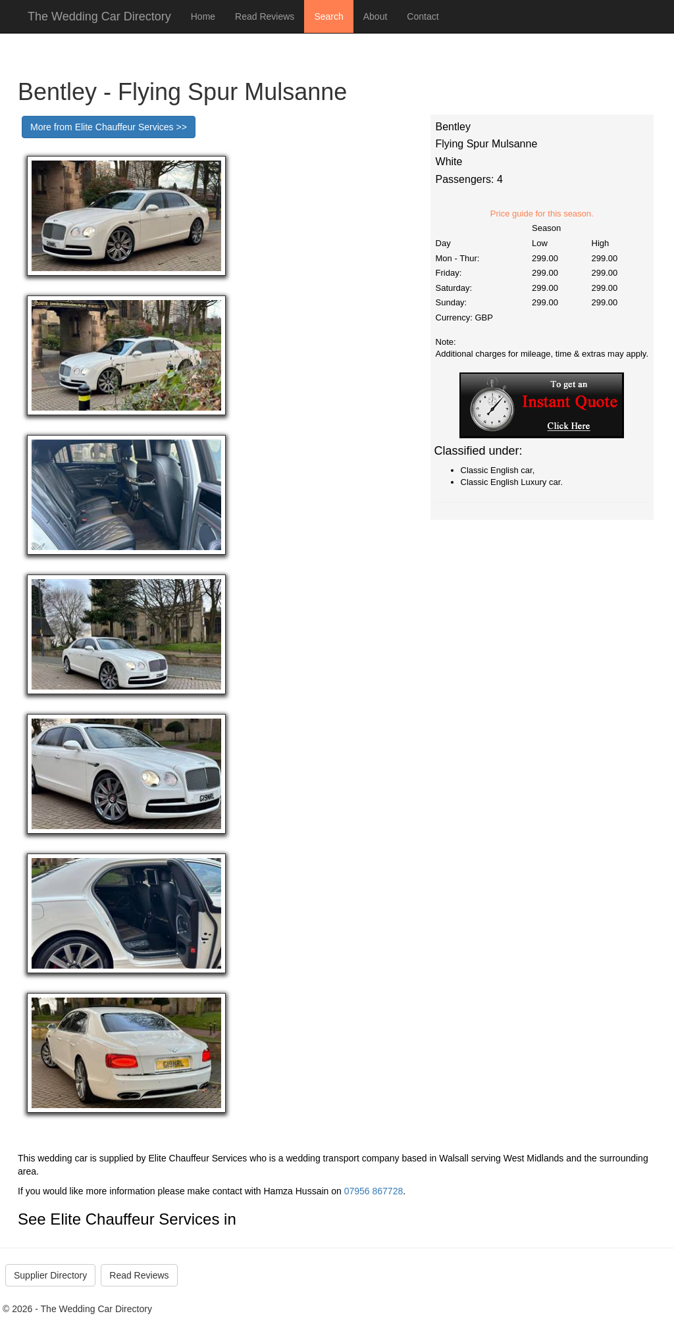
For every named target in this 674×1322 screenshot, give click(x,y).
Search (328, 16)
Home (203, 16)
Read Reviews (264, 16)
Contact (422, 16)
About (375, 16)
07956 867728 (373, 1191)
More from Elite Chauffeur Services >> (108, 127)
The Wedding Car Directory (99, 16)
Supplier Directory (50, 1275)
